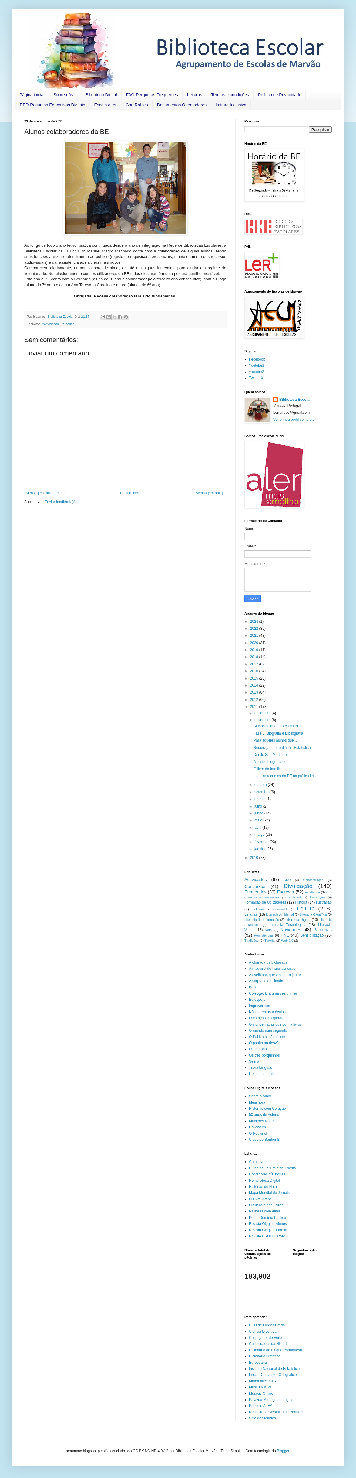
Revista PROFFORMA (267, 1236)
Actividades (50, 324)
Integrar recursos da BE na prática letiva (286, 776)
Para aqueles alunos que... (275, 740)
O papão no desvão (265, 1043)
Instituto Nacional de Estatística (274, 1369)
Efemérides (255, 892)
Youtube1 (256, 365)
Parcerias (68, 324)
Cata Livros (258, 1162)
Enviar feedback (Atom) (63, 502)
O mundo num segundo (268, 1030)
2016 (254, 671)
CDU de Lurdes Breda (267, 1325)
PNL (284, 935)
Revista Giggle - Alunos (268, 1224)
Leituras (194, 94)
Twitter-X (256, 378)
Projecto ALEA (260, 1406)
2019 (254, 650)
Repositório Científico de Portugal (276, 1412)
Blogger (283, 1451)
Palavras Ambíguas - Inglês (271, 1399)
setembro (262, 792)
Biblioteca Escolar (295, 399)
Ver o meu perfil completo (293, 419)
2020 (254, 643)
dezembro (263, 713)
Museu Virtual (260, 1387)
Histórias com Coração (267, 1108)
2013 (254, 692)
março (260, 834)
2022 (254, 628)
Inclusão (258, 909)
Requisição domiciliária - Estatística (282, 748)
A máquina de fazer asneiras (272, 968)
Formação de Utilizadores (265, 902)
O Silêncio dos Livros (266, 1205)
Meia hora (257, 1102)
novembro (263, 720)
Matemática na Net (264, 1381)
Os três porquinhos (264, 1055)
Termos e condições (230, 94)
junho (259, 813)
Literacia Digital (298, 919)
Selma (254, 1061)
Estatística (312, 892)
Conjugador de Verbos (267, 1338)
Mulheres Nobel (261, 1121)
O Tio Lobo (258, 1049)
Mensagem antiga (210, 493)
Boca (253, 987)
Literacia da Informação (261, 919)
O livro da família (267, 769)
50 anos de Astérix (264, 1115)
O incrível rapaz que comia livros (275, 1024)
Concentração (313, 880)
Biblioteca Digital (101, 94)
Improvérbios (259, 1006)
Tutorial (269, 940)
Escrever (285, 892)
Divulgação (298, 886)
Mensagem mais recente (45, 493)
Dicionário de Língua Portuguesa (275, 1350)
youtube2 (256, 372)
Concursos (254, 886)
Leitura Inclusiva (231, 104)
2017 (254, 664)
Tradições (251, 940)
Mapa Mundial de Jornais (269, 1193)
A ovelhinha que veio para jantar (275, 975)
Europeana (258, 1362)
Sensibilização (312, 935)
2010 (254, 858)
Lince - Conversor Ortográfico (273, 1375)
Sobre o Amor (260, 1096)
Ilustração (324, 902)
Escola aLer (105, 104)
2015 (254, 678)
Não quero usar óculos (267, 1012)
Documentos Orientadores (182, 104)
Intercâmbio (280, 909)
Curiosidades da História (269, 1344)
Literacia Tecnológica (288, 925)
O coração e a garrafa (266, 1018)
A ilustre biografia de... (272, 762)
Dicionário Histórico (264, 1356)
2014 (254, 685)
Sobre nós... (65, 94)
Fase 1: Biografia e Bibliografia (278, 733)
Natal (268, 930)
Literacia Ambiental (280, 914)
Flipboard (294, 897)
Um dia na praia (262, 1074)
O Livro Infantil (260, 1199)
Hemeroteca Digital (264, 1180)
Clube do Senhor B (264, 1139)
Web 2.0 (287, 940)
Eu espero (257, 999)
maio (258, 820)
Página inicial (32, 94)
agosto (260, 799)
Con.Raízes (137, 104)
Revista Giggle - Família (268, 1230)
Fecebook (257, 359)
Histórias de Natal (263, 1187)
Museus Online (261, 1393)
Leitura (306, 908)
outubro (261, 785)
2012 (254, 700)
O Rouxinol (258, 1133)
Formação (317, 897)
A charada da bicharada (268, 962)
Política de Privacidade (279, 94)
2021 (254, 635)
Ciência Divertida (263, 1331)
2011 (254, 707)
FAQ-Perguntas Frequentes (152, 94)
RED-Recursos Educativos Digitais (52, 104)
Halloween (257, 1127)
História (301, 902)
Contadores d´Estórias (267, 1174)
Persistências (264, 935)
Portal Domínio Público (267, 1218)
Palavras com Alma (264, 1211)
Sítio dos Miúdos (262, 1418)
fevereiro (262, 842)
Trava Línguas (260, 1067)
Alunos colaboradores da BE (277, 726)
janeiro (260, 849)
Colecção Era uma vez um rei (273, 993)
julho (258, 806)
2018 (254, 657)
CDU (287, 880)
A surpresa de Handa (266, 981)
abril (258, 827)
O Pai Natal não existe (267, 1037)
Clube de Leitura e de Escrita (272, 1168)
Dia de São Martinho (270, 755)
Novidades (290, 929)
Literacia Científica (313, 914)
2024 (254, 621)
